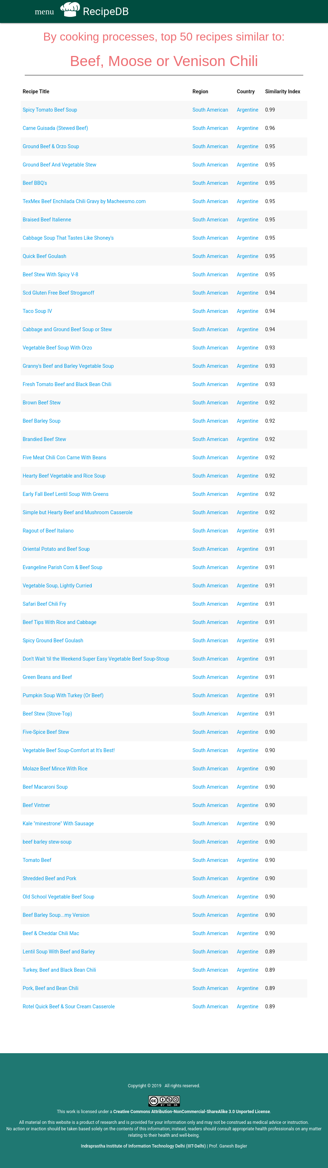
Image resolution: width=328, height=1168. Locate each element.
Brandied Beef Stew (44, 439)
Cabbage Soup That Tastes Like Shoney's (68, 238)
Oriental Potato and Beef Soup (56, 549)
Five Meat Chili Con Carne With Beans (64, 457)
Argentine (247, 110)
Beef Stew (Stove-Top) (47, 714)
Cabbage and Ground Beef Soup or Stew (67, 329)
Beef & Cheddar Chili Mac (51, 933)
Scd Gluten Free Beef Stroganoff (58, 293)
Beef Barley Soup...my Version (56, 915)
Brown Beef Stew (42, 402)
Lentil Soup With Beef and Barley (59, 951)
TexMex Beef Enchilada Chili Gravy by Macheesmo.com (84, 201)
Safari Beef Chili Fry (44, 604)
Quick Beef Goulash (44, 256)
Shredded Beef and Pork (49, 878)
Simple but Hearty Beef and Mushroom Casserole (77, 512)
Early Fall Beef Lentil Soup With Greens (66, 494)
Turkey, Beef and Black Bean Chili (59, 970)
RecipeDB (94, 11)
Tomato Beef (37, 860)
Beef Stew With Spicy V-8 (50, 274)
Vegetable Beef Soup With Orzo (57, 348)
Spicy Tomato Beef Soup (50, 110)
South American (210, 110)
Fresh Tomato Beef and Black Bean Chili (67, 384)
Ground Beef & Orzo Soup (51, 146)
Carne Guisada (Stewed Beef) (55, 128)
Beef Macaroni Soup (45, 787)
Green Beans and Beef (47, 677)
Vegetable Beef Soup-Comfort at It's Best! (69, 750)
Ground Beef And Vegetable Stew (59, 165)
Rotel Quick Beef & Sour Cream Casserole (69, 1006)
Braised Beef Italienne (47, 219)
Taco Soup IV (37, 311)
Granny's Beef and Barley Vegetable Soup (68, 366)
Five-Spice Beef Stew (46, 732)
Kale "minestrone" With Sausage (58, 823)
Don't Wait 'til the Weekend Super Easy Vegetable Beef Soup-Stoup (96, 659)
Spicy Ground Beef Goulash (53, 640)
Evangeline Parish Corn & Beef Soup (62, 567)
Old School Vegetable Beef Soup (58, 897)
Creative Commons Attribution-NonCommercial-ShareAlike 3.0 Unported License (191, 1111)
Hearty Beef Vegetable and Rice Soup (64, 476)
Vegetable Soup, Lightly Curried (57, 585)
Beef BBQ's (35, 183)
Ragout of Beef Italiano (48, 531)
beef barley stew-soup (47, 842)
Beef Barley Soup (42, 421)
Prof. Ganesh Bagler (228, 1146)
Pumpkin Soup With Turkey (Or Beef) (63, 695)
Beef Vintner (36, 805)
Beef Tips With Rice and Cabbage (59, 622)
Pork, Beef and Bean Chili (50, 988)
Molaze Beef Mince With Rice (55, 768)
